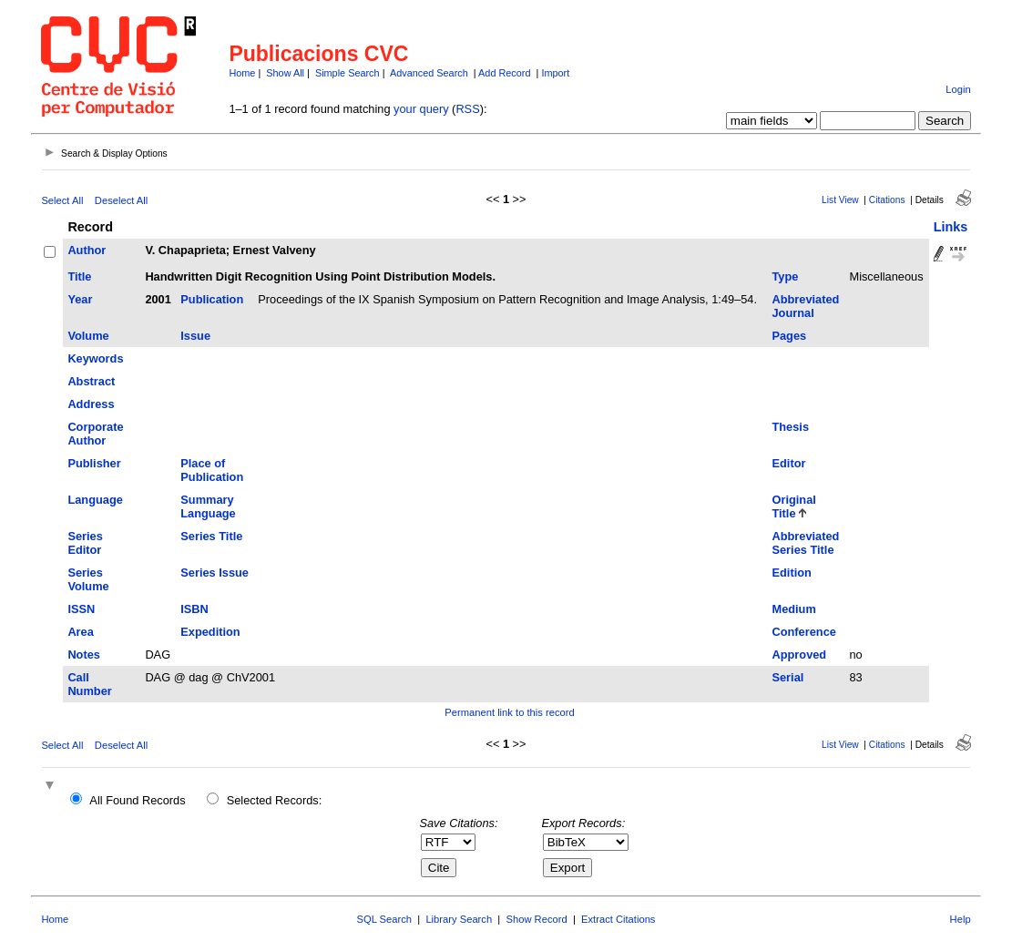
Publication (211, 299)
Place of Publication (211, 470)
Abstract (91, 381)
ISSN (81, 609)
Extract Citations (618, 919)
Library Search (458, 919)
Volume (87, 336)
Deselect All (121, 200)
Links (951, 227)
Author (86, 250)
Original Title (793, 506)
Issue (195, 336)
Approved (799, 654)
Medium (793, 609)
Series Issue (214, 572)
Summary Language (207, 506)
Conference (803, 632)
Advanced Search (429, 72)
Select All (62, 200)
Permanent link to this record (509, 712)
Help (960, 919)
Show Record (536, 919)
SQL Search (385, 919)
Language (94, 499)
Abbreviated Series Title (805, 543)
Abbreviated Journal (805, 306)
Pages (789, 336)
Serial (787, 677)
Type (785, 276)
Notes (83, 654)
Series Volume (87, 579)
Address (90, 404)
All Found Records (137, 800)
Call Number (89, 684)
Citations (887, 200)
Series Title (211, 536)
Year (79, 299)
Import (555, 72)
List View (840, 200)
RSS (467, 109)
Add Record (504, 72)
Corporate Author (95, 433)
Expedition (210, 632)
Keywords (95, 358)
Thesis (790, 427)
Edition (791, 572)
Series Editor (84, 543)
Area (80, 632)
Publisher (93, 463)
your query (421, 109)
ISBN (194, 609)
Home (242, 72)
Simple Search (347, 72)
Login (958, 89)
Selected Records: (274, 800)
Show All (285, 72)
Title (79, 276)
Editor (788, 463)
